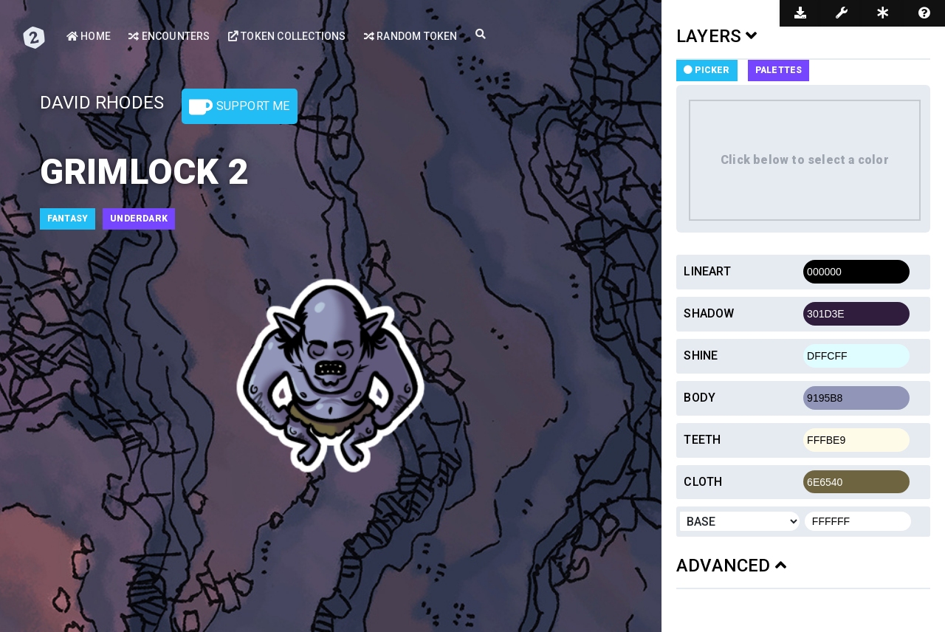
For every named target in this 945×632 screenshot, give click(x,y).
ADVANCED (731, 565)
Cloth (703, 482)
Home (88, 36)
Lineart (707, 271)
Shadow (709, 313)
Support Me (239, 107)
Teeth (702, 440)
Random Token (410, 36)
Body (699, 398)
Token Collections (286, 36)
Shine (701, 355)
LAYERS (716, 36)
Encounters (168, 36)
